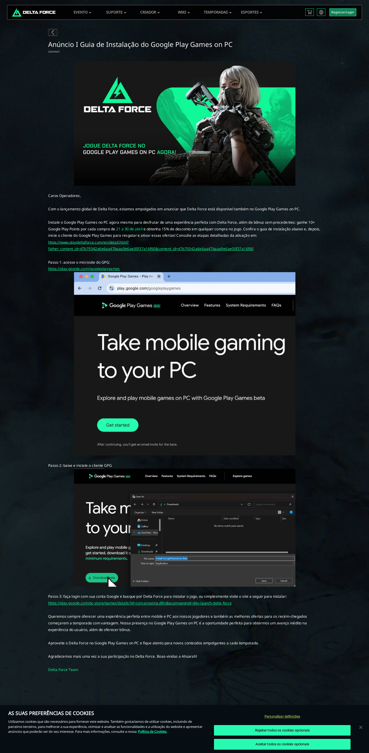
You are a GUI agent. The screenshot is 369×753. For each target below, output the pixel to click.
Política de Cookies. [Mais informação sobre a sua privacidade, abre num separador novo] (152, 731)
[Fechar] (360, 727)
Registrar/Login (342, 12)
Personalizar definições (282, 716)
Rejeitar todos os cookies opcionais (282, 730)
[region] (184, 729)
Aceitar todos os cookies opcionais (282, 744)
